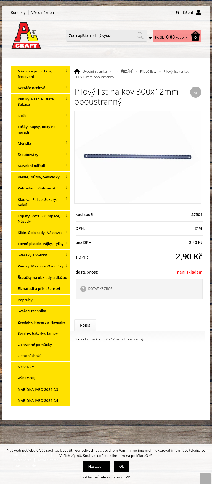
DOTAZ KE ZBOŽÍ (100, 288)
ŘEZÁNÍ (127, 71)
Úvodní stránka (95, 71)
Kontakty (18, 12)
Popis (85, 325)
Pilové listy (148, 71)
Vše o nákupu (42, 12)
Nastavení (96, 466)
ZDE (129, 477)
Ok (121, 466)
